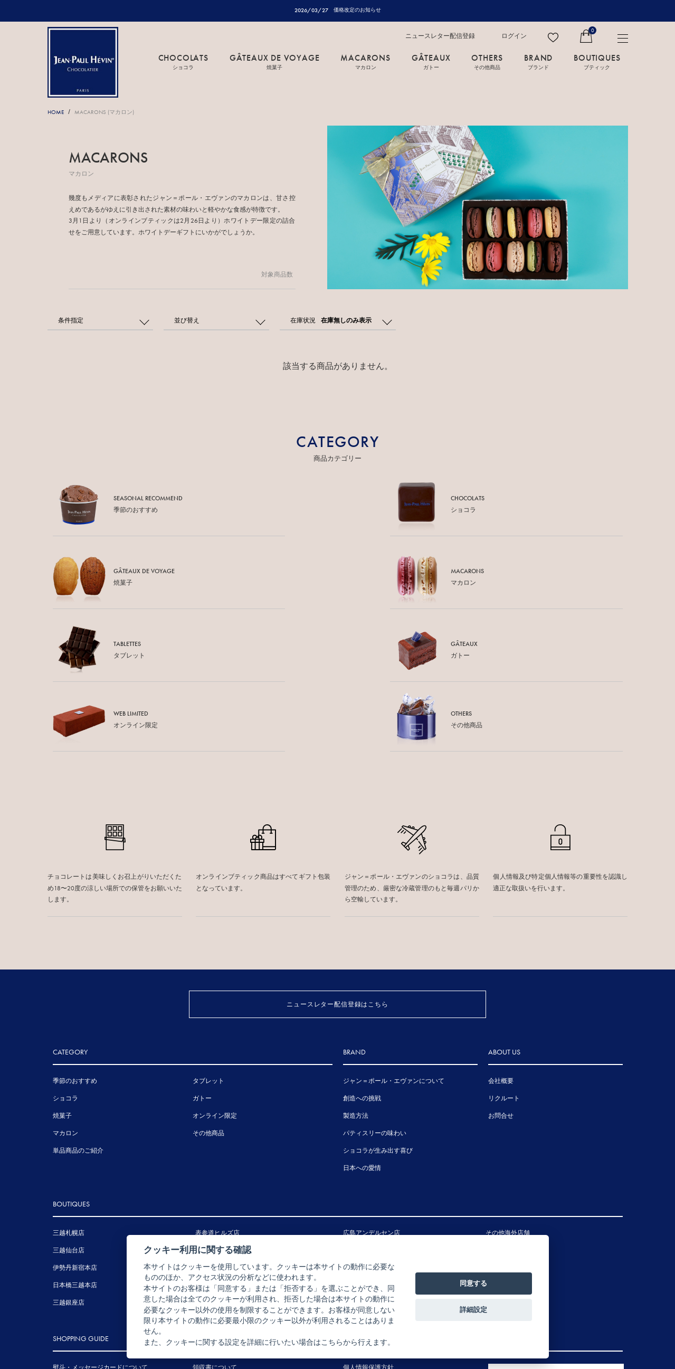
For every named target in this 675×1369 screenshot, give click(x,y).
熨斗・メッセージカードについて (100, 1237)
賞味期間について (78, 1272)
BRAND (538, 62)
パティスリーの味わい (374, 1002)
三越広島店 (359, 1119)
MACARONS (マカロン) (112, 112)
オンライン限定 (215, 985)
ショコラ (65, 967)
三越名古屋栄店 (217, 1154)
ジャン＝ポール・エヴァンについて (393, 950)
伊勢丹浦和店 (214, 1137)
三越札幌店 (68, 1102)
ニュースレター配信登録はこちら (337, 858)
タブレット (208, 950)
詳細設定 (473, 1310)
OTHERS (487, 62)
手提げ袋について (78, 1254)
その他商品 (208, 1002)
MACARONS (365, 62)
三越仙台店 (68, 1119)
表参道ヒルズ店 (217, 1102)
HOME (56, 112)
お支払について (75, 1289)
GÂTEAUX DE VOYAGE (275, 62)
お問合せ (501, 985)
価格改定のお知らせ (357, 10)
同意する (473, 1283)
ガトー (202, 967)
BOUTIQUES (597, 62)
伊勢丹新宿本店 (75, 1137)
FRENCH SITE (550, 1245)
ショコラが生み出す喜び (378, 1019)
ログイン (514, 36)
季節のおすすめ (75, 950)
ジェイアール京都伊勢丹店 (233, 1171)
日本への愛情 (362, 1037)
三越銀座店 (68, 1171)
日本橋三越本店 (75, 1154)
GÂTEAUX (431, 62)
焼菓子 (62, 985)
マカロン (65, 1002)
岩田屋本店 (359, 1137)
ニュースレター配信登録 (440, 36)
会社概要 (501, 950)
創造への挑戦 (362, 967)
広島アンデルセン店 (371, 1102)
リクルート (504, 967)
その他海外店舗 (508, 1102)
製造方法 (355, 985)
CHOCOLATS (183, 62)
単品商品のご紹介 (78, 1019)
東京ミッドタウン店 (223, 1119)
